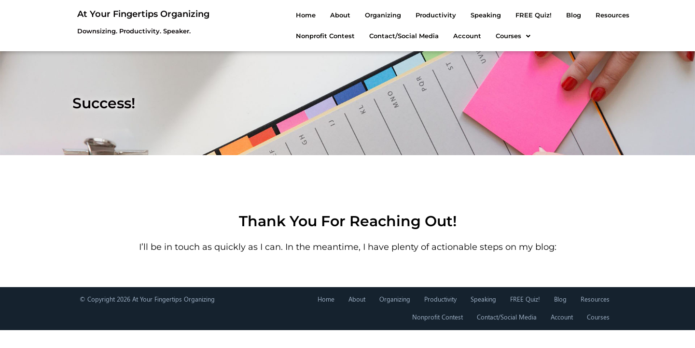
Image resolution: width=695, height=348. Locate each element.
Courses (462, 36)
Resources (562, 15)
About (289, 15)
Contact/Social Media (353, 36)
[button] (462, 36)
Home (255, 15)
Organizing (332, 15)
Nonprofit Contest (274, 36)
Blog (522, 15)
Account (417, 36)
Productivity (385, 15)
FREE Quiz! (483, 15)
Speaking (435, 15)
